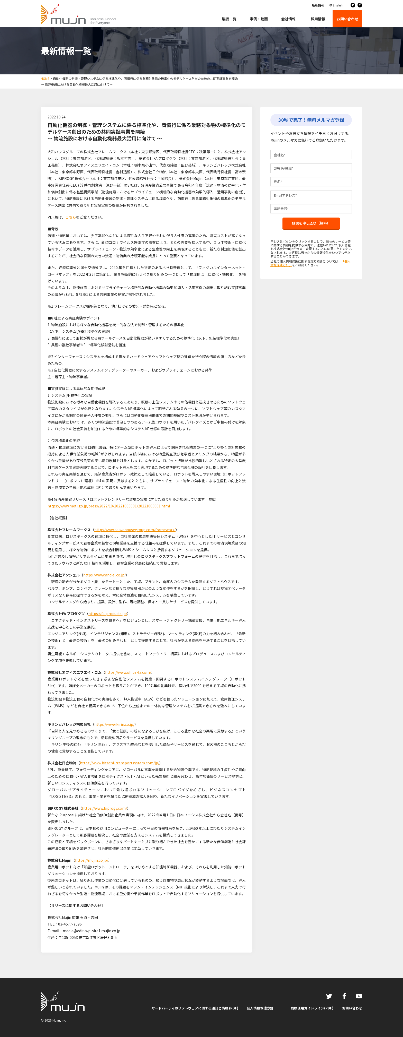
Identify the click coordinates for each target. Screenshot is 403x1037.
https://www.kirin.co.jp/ (114, 724)
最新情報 (318, 5)
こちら (70, 217)
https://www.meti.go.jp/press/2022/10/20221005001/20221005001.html (109, 505)
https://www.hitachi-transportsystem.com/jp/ (119, 762)
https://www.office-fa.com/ (128, 672)
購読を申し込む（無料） (311, 226)
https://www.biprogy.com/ (104, 808)
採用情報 (318, 18)
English (338, 5)
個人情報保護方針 (260, 1008)
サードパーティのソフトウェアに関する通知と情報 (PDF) (195, 1008)
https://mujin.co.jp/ (91, 860)
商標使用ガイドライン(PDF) (312, 1008)
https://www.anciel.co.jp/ (104, 574)
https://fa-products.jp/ (107, 613)
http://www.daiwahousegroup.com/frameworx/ (135, 529)
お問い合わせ (352, 1008)
